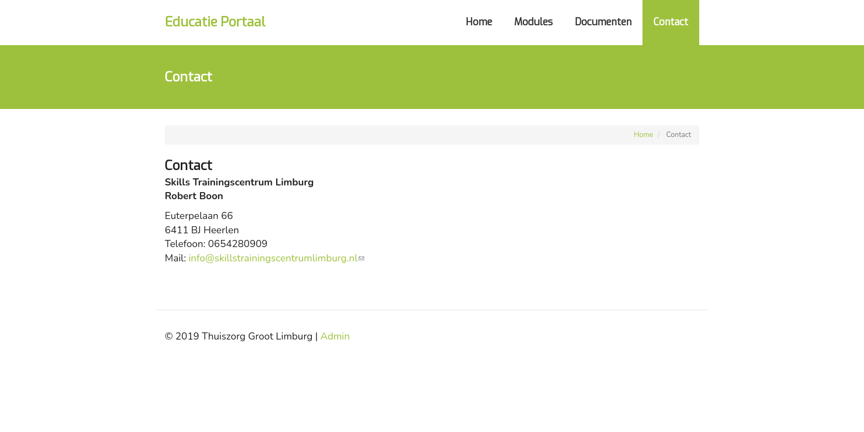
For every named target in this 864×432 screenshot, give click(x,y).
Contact (671, 22)
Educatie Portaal (215, 22)
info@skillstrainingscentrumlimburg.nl (276, 258)
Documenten (603, 22)
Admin (334, 336)
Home (479, 22)
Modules (533, 22)
